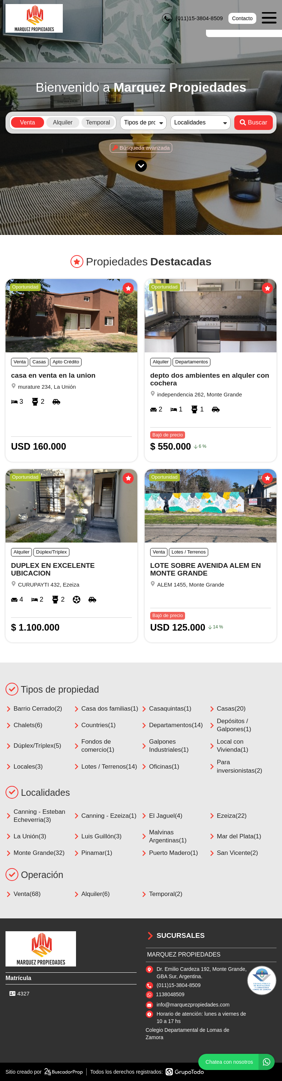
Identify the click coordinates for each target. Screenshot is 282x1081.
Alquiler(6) (91, 893)
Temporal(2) (161, 893)
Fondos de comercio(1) (94, 745)
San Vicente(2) (233, 852)
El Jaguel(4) (161, 815)
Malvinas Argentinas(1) (164, 836)
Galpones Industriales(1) (165, 745)
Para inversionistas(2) (236, 766)
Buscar (253, 122)
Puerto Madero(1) (169, 852)
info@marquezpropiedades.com (193, 1005)
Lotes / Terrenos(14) (105, 766)
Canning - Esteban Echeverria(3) (35, 815)
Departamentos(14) (172, 725)
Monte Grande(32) (35, 852)
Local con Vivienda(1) (229, 745)
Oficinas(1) (160, 766)
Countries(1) (94, 725)
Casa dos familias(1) (105, 708)
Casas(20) (227, 708)
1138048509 (170, 994)
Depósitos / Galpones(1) (230, 725)
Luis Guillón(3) (97, 836)
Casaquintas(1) (166, 708)
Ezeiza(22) (228, 815)
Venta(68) (23, 893)
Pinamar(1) (92, 852)
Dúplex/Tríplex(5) (33, 745)
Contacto (242, 18)
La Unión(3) (26, 836)
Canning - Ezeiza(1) (105, 815)
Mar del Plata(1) (235, 836)
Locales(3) (24, 766)
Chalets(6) (24, 725)
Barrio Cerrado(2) (34, 708)
